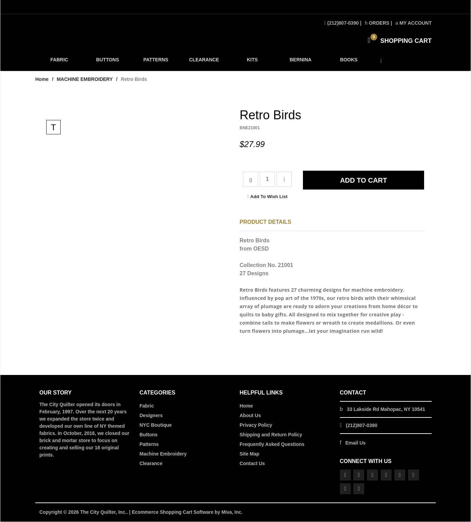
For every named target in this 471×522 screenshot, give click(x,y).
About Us (250, 416)
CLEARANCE (203, 62)
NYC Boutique (156, 425)
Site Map (249, 454)
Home (42, 80)
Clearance (151, 464)
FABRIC (59, 62)
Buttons (149, 435)
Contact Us (252, 464)
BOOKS (348, 62)
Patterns (149, 445)
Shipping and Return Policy (271, 435)
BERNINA (299, 62)
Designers (151, 416)
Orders (377, 23)
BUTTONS (107, 62)
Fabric (147, 406)
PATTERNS (155, 62)
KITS (251, 62)
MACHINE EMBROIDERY (85, 80)
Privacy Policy (256, 425)
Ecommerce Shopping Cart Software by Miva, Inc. (188, 512)
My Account (413, 23)
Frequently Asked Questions (272, 445)
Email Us (355, 443)
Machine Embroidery (163, 454)
